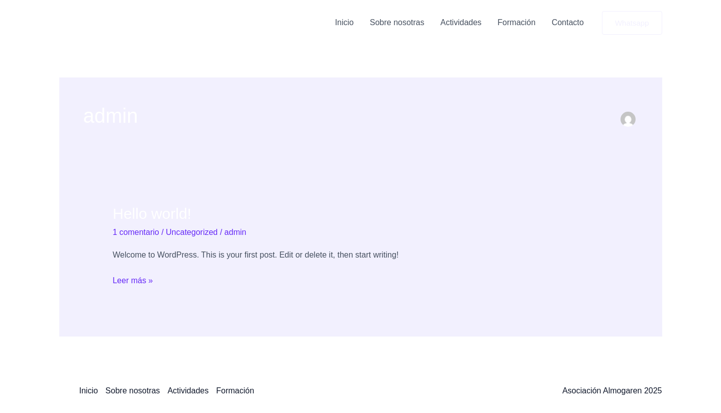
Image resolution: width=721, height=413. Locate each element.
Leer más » (133, 279)
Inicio (344, 22)
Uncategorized (192, 232)
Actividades (461, 22)
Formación (516, 22)
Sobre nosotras (397, 22)
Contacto (568, 22)
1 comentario (136, 232)
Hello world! (152, 213)
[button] (632, 23)
